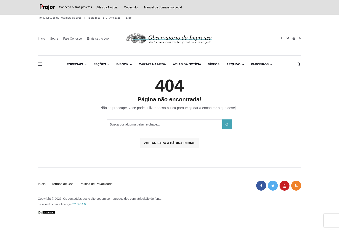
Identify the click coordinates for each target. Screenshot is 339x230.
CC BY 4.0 (79, 204)
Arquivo (233, 64)
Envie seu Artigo (98, 38)
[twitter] (287, 38)
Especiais (75, 64)
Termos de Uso (63, 184)
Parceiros (260, 64)
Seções (99, 64)
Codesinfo (131, 7)
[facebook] (281, 38)
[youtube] (293, 38)
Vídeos (213, 64)
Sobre (54, 38)
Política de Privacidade (96, 184)
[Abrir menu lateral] (40, 64)
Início (41, 38)
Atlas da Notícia (106, 7)
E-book (122, 64)
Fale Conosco (72, 38)
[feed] (299, 38)
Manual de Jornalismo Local (163, 7)
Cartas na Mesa (152, 64)
